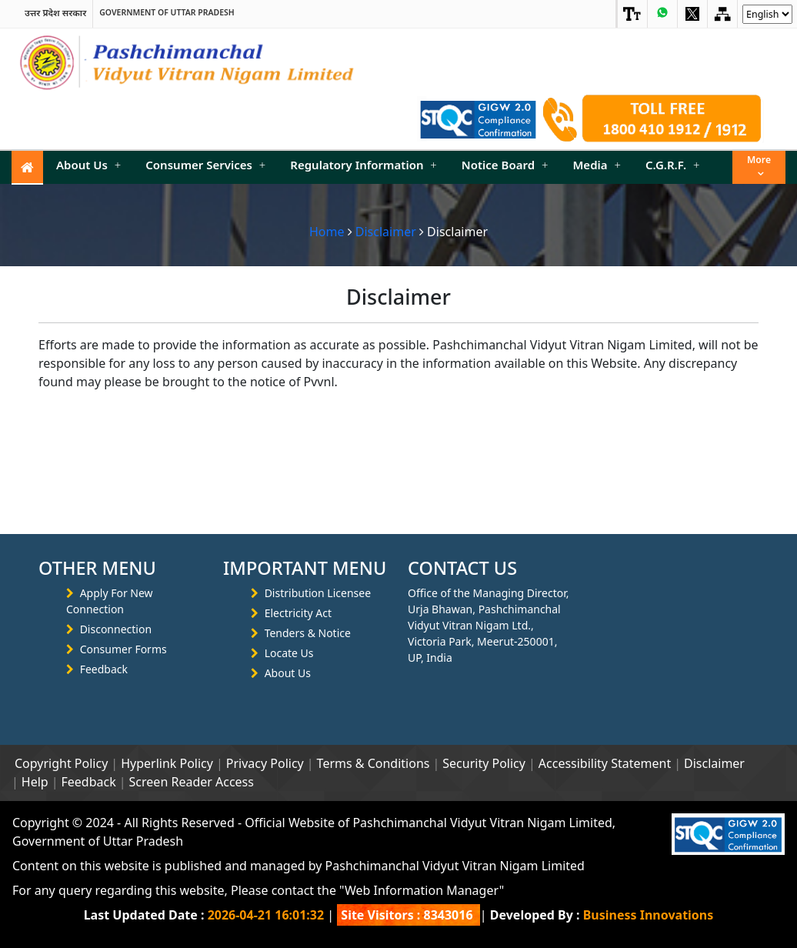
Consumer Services (205, 164)
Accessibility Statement (605, 763)
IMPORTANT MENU (304, 568)
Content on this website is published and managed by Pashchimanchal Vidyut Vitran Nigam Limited (298, 865)
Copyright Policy (61, 763)
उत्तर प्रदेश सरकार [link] (55, 13)
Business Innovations (648, 914)
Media (596, 164)
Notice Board (505, 164)
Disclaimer (385, 231)
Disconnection (116, 629)
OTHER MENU (97, 568)
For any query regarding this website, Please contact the (258, 890)
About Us (88, 164)
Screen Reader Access (191, 781)
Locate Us (289, 653)
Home (327, 231)
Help (35, 781)
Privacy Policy (265, 763)
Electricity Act (298, 613)
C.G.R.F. (672, 164)
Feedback (104, 669)
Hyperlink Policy (167, 763)
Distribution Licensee (318, 593)
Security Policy (483, 763)
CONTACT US (462, 568)
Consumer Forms (123, 649)
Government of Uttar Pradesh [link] (166, 13)
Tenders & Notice (308, 633)
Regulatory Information (363, 164)
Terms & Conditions (373, 763)
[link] (632, 14)
